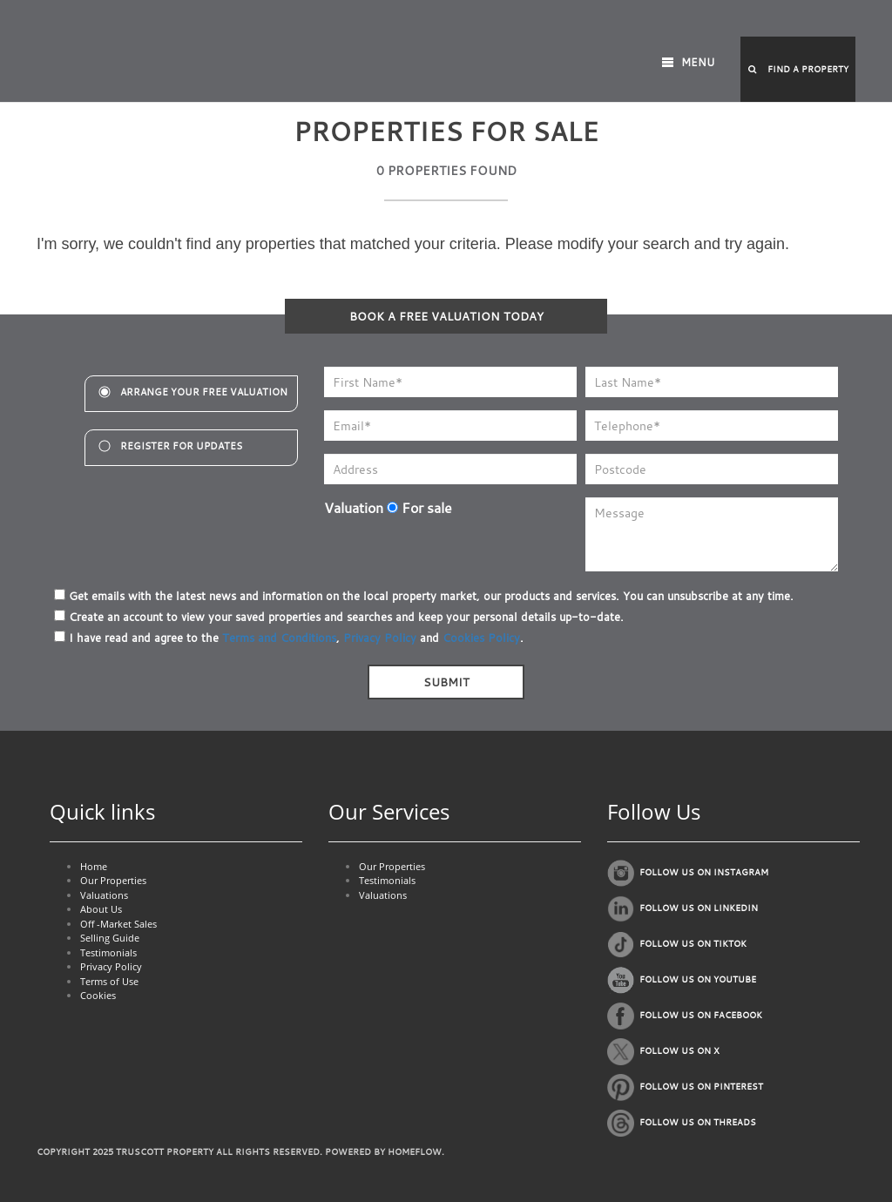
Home (93, 866)
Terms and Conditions (279, 637)
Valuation (353, 507)
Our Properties (113, 880)
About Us (101, 908)
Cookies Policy (481, 637)
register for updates (181, 446)
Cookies (98, 995)
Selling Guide (109, 937)
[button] (797, 69)
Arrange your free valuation (203, 392)
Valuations (104, 895)
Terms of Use (109, 981)
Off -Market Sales (118, 923)
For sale (419, 507)
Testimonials (108, 952)
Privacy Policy (379, 637)
